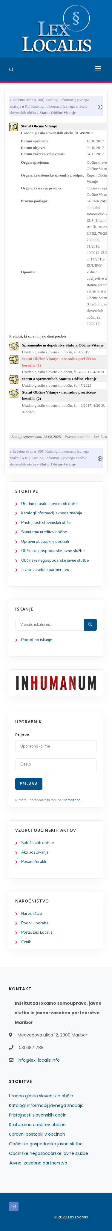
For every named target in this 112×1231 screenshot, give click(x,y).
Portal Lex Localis (37, 932)
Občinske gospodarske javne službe (53, 551)
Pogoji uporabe (34, 923)
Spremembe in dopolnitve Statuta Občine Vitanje (62, 345)
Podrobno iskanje (36, 640)
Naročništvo (31, 913)
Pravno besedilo (77, 436)
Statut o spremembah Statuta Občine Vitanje (59, 378)
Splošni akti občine (37, 843)
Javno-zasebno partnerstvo (45, 569)
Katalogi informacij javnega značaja (51, 513)
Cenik (26, 942)
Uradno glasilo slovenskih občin (49, 504)
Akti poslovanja (34, 852)
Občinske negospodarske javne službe (55, 560)
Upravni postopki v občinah (45, 541)
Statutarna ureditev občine (44, 532)
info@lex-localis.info (39, 1060)
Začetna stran (23, 99)
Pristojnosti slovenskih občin (46, 522)
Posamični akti (33, 861)
